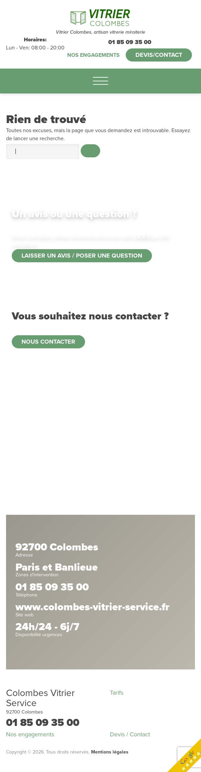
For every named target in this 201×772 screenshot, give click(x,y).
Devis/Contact (158, 55)
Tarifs (116, 692)
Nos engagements (93, 55)
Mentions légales (109, 752)
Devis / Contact (130, 734)
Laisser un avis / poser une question (82, 255)
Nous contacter (48, 341)
